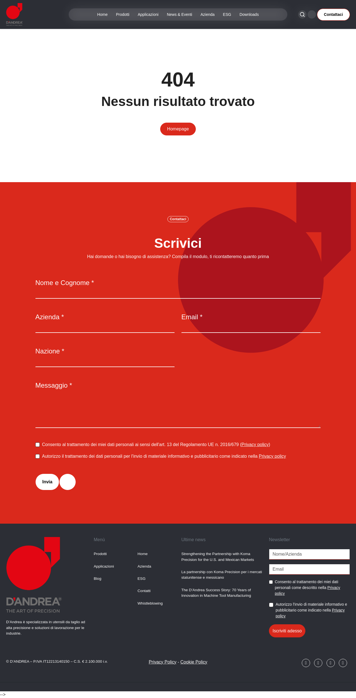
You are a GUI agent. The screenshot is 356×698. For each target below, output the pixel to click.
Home (102, 14)
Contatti (144, 591)
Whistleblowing (150, 603)
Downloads (249, 14)
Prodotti (122, 14)
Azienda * (49, 317)
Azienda (208, 14)
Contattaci (333, 14)
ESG (227, 14)
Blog (97, 578)
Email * (191, 317)
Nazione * (49, 351)
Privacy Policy (163, 662)
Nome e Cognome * (64, 282)
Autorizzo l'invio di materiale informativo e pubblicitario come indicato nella (311, 610)
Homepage (178, 129)
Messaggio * (53, 385)
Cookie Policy (193, 662)
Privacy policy (255, 444)
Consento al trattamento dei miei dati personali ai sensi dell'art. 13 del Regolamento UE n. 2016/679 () (156, 444)
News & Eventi (179, 14)
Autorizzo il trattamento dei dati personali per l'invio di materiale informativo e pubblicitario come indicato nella (164, 456)
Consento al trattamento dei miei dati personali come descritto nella (307, 588)
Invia (47, 481)
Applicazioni (148, 14)
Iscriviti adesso (287, 630)
